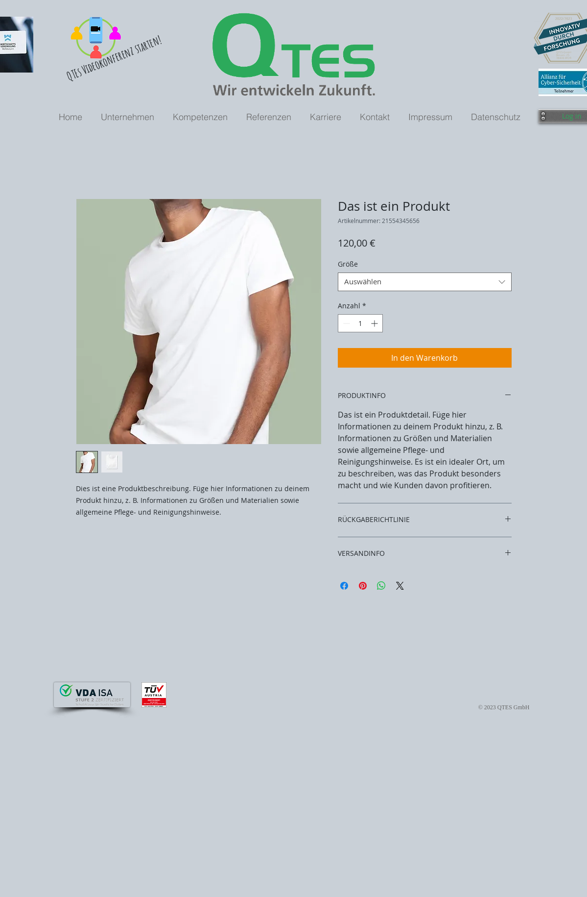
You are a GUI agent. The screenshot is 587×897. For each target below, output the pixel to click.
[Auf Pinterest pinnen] (363, 586)
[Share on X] (400, 586)
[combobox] (425, 282)
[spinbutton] (360, 323)
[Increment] (375, 323)
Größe (348, 264)
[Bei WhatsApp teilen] (381, 586)
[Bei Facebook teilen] (344, 586)
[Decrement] (345, 323)
